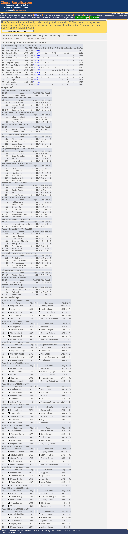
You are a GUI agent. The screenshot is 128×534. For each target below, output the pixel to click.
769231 (36, 65)
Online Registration (66, 17)
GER (50, 15)
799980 (36, 82)
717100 (36, 53)
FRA (47, 15)
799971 (36, 80)
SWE (95, 15)
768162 (36, 60)
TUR (98, 15)
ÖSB (92, 17)
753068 (36, 50)
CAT (18, 15)
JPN (62, 15)
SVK (91, 15)
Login (121, 15)
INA (57, 15)
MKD (65, 15)
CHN (22, 15)
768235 (36, 67)
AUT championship (35, 17)
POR (78, 15)
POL (75, 15)
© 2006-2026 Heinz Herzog (39, 531)
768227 (36, 58)
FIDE (97, 17)
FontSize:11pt (110, 15)
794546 (36, 72)
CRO (25, 15)
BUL (15, 15)
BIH (12, 15)
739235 (36, 63)
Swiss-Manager (82, 17)
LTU (69, 15)
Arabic (2, 15)
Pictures (48, 17)
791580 (36, 70)
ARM (6, 15)
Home (3, 17)
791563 (36, 84)
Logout (125, 15)
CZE (28, 15)
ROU (81, 15)
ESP (38, 15)
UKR (101, 15)
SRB (88, 15)
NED (72, 15)
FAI (41, 15)
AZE (9, 15)
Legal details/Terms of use (11, 532)
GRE (53, 15)
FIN (44, 15)
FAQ (55, 17)
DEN (31, 15)
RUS (85, 15)
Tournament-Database (16, 17)
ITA (59, 15)
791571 (36, 77)
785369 (36, 55)
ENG (35, 15)
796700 (36, 75)
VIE (105, 15)
